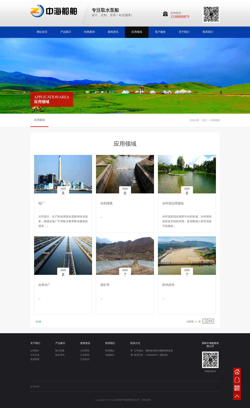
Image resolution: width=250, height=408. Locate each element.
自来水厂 (44, 284)
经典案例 (89, 31)
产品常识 (84, 359)
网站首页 (42, 31)
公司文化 (34, 355)
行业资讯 (84, 355)
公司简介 (34, 350)
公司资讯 (84, 350)
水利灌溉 (106, 203)
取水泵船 (59, 350)
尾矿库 (104, 284)
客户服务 (160, 31)
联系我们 (208, 31)
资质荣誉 (34, 359)
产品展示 (65, 31)
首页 (204, 120)
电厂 (41, 203)
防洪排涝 (168, 284)
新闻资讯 (113, 31)
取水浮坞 (59, 355)
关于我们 (184, 31)
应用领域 (136, 31)
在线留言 (109, 355)
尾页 (210, 321)
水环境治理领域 (173, 203)
